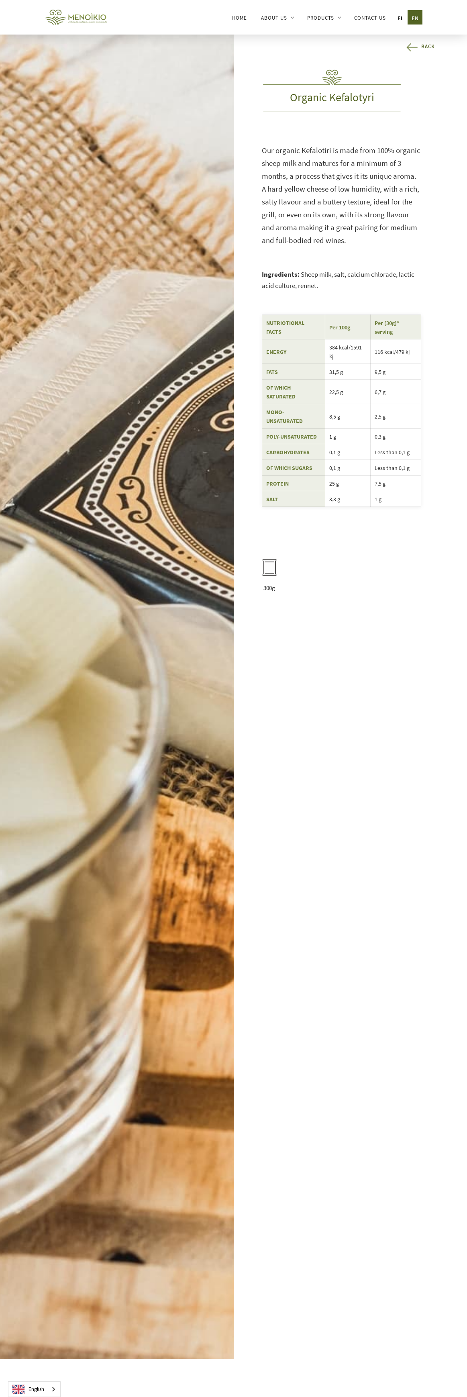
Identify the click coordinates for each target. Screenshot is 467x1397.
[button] (277, 17)
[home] (76, 16)
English (28, 1389)
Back (428, 46)
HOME (239, 17)
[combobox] (34, 1389)
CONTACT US (370, 17)
